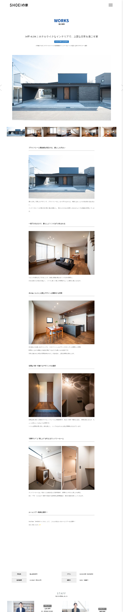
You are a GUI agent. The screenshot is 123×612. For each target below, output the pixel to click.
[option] (61, 88)
